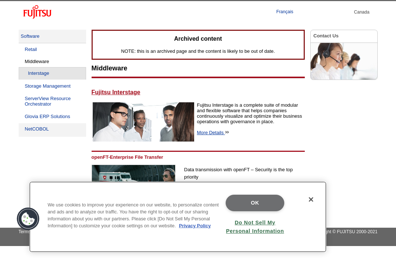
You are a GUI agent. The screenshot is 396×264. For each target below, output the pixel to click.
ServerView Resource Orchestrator (48, 101)
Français (284, 11)
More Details (213, 132)
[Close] (311, 199)
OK (255, 203)
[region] (177, 217)
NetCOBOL (37, 129)
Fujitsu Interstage (116, 92)
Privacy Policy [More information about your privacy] (195, 225)
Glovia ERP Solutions (47, 116)
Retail (31, 49)
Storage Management (48, 86)
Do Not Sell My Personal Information (255, 227)
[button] (28, 219)
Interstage (38, 73)
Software (30, 36)
